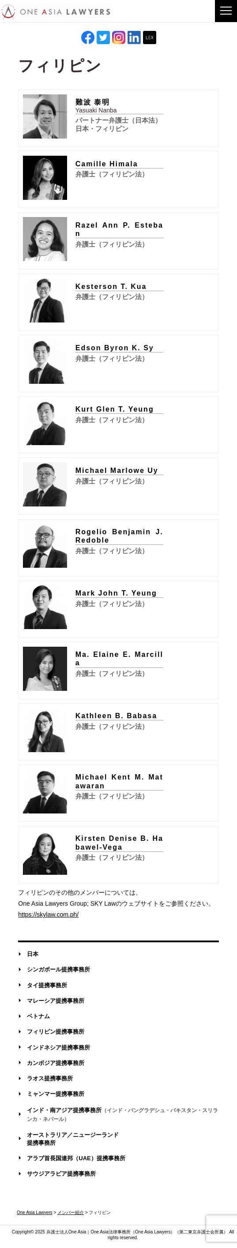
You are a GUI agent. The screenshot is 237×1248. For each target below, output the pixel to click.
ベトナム (38, 1016)
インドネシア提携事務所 (58, 1047)
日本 (32, 954)
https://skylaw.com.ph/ (48, 914)
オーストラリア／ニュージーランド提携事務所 (73, 1139)
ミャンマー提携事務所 (55, 1094)
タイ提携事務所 (47, 985)
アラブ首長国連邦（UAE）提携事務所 (76, 1158)
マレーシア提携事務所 (55, 1000)
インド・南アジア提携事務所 (122, 1114)
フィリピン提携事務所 (55, 1031)
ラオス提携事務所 (50, 1078)
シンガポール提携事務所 (58, 969)
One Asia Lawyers (153, 1231)
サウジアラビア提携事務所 (61, 1173)
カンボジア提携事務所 (55, 1063)
